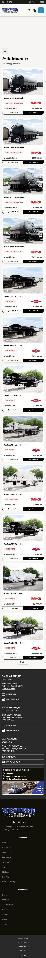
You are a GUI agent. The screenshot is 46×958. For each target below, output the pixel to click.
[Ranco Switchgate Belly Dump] (23, 28)
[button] (41, 10)
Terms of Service (23, 942)
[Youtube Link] (10, 2)
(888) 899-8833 (8, 720)
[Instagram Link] (3, 2)
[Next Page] (23, 662)
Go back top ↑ (23, 956)
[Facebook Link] (7, 2)
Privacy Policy (23, 938)
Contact (23, 950)
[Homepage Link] (11, 10)
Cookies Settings (23, 946)
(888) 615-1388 (8, 689)
